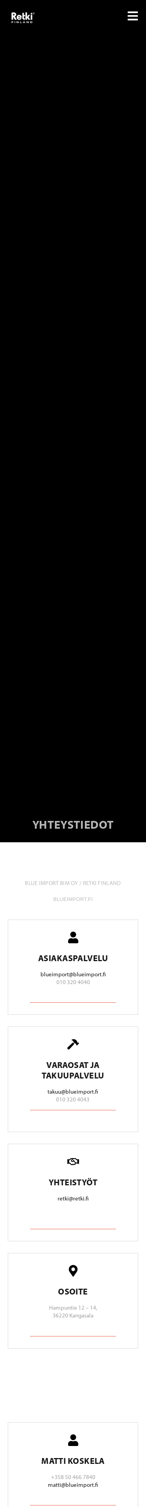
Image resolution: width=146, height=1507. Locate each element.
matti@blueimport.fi (73, 1484)
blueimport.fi (73, 899)
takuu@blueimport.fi (72, 1091)
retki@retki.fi (73, 1198)
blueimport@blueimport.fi (73, 974)
